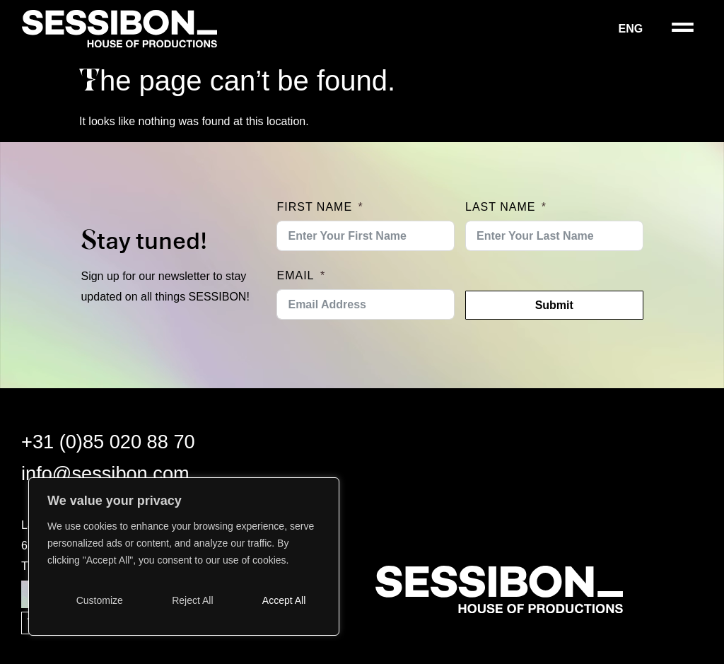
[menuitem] (639, 28)
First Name (314, 207)
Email (295, 275)
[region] (183, 556)
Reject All (192, 600)
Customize (99, 600)
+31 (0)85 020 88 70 (108, 442)
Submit (554, 305)
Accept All (283, 600)
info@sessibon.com (105, 473)
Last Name (500, 207)
